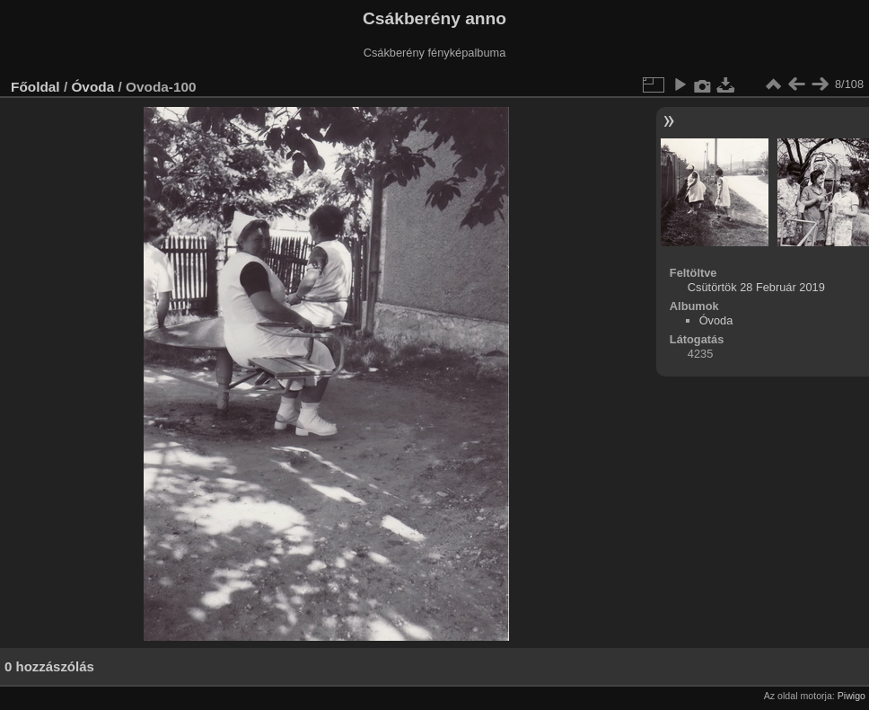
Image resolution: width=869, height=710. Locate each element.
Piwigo (851, 695)
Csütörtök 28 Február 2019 (756, 287)
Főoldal (35, 86)
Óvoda (92, 86)
